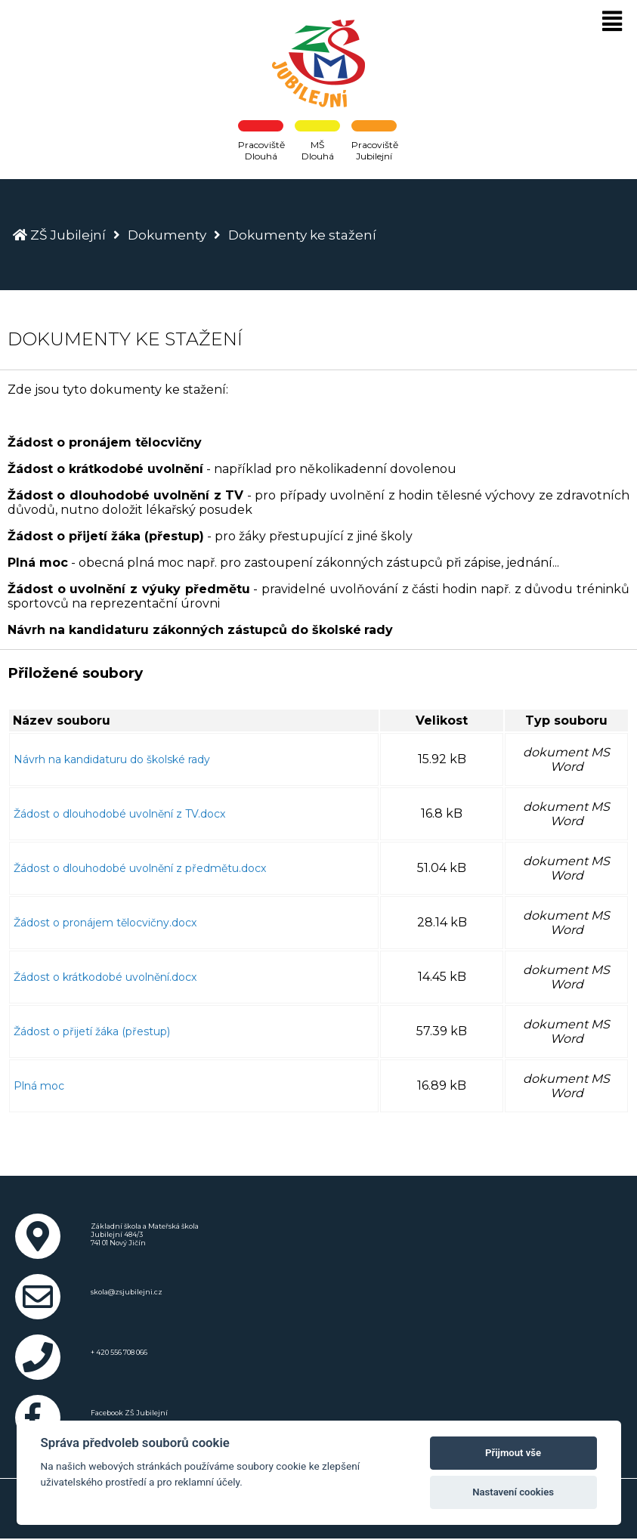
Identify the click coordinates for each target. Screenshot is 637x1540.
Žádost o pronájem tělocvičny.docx (105, 922)
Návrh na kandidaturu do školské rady (112, 759)
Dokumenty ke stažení (302, 235)
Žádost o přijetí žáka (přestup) (92, 1031)
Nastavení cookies (513, 1492)
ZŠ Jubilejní (68, 235)
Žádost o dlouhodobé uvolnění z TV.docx (119, 814)
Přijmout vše (513, 1452)
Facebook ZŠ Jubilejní (129, 1413)
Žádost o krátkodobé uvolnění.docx (105, 977)
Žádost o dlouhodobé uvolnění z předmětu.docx (140, 868)
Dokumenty (167, 235)
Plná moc (39, 1086)
